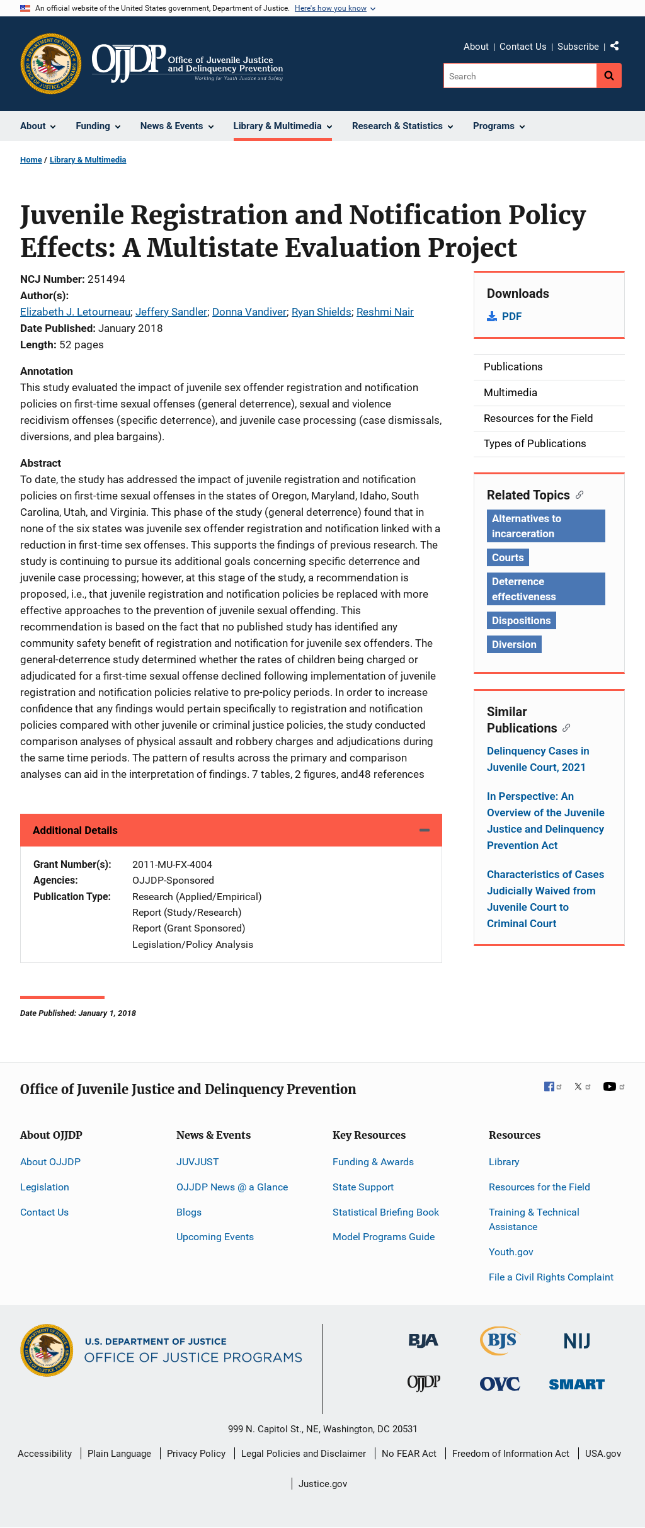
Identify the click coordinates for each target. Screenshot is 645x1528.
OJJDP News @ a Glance (232, 1187)
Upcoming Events (215, 1237)
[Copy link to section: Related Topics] (576, 493)
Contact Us (523, 46)
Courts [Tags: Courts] (508, 557)
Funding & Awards (373, 1162)
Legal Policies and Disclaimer (303, 1453)
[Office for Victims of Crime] (500, 1383)
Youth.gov (511, 1252)
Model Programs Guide (384, 1237)
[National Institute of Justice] (577, 1336)
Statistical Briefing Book (386, 1212)
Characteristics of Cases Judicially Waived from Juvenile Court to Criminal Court (545, 899)
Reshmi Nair (385, 311)
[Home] (187, 63)
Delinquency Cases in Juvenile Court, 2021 (538, 758)
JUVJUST (197, 1162)
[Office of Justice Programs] (51, 63)
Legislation (44, 1187)
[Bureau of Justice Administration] (423, 1335)
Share (619, 48)
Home (31, 159)
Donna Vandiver (249, 311)
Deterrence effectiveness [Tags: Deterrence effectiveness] (524, 589)
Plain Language (119, 1453)
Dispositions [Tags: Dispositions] (521, 620)
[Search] (519, 75)
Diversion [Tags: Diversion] (514, 644)
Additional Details (75, 830)
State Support (363, 1187)
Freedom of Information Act (510, 1453)
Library (504, 1162)
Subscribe (578, 46)
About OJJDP (50, 1162)
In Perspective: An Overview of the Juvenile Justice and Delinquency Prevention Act (546, 821)
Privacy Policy (196, 1453)
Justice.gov (323, 1484)
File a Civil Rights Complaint (551, 1277)
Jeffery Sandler (171, 311)
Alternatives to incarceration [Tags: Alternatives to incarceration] (526, 526)
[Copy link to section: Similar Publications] (564, 727)
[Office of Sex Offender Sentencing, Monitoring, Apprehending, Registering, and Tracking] (577, 1381)
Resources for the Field (539, 1187)
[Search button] (609, 75)
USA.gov (603, 1453)
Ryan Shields (321, 311)
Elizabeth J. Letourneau (75, 311)
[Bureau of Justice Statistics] (500, 1350)
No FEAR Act (409, 1453)
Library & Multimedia (88, 159)
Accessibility (45, 1453)
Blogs (189, 1212)
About (476, 46)
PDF (512, 316)
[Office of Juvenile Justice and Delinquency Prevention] (424, 1387)
